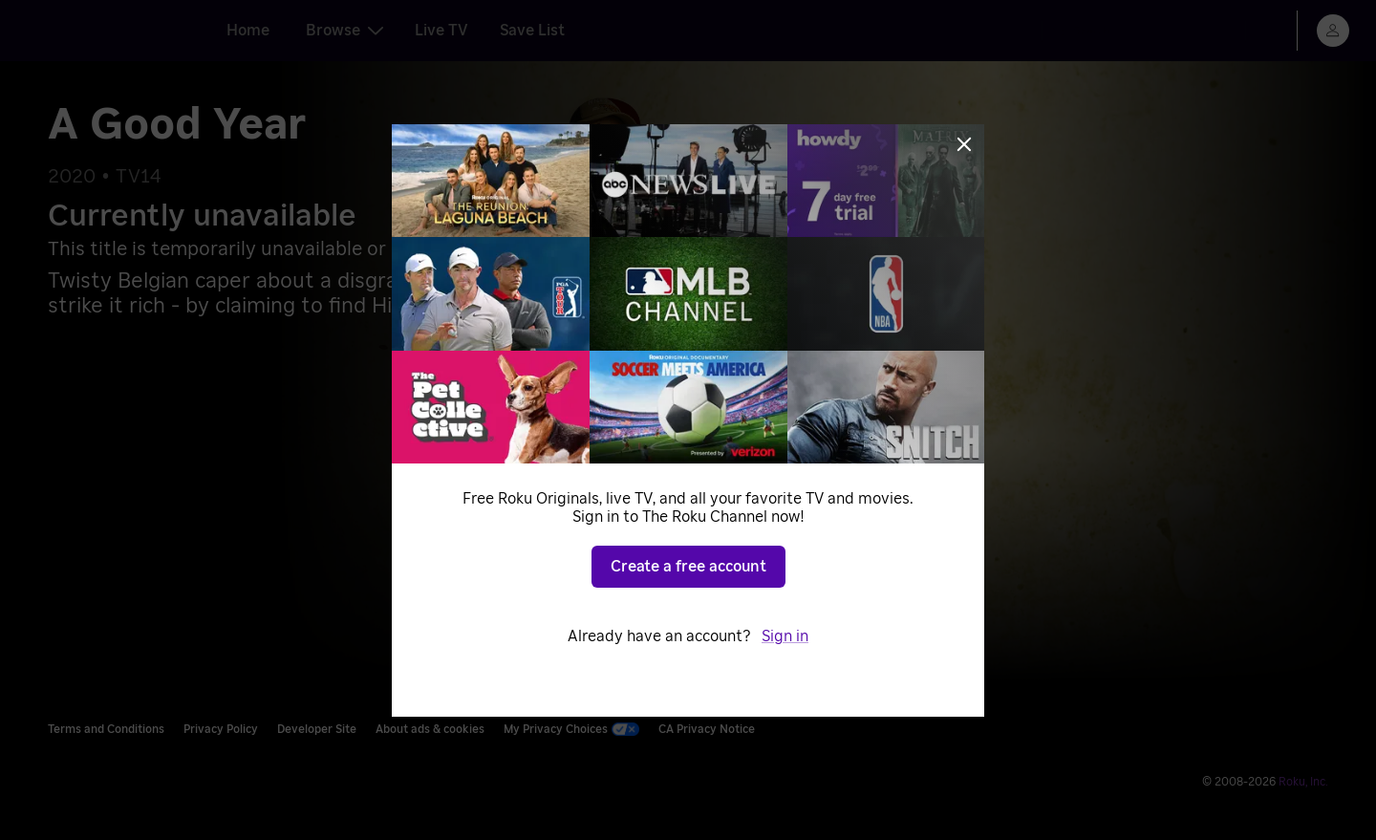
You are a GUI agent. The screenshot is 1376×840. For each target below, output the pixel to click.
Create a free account (688, 566)
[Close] (964, 144)
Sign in (785, 636)
